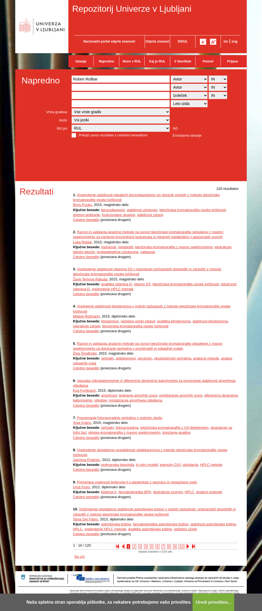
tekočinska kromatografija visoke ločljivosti (192, 210)
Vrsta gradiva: (57, 112)
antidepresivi (126, 358)
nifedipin (100, 400)
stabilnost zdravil (150, 215)
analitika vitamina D (116, 284)
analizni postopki (209, 492)
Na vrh (79, 557)
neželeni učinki (185, 529)
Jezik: (63, 120)
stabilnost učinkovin (142, 210)
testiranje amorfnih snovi (138, 395)
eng (234, 41)
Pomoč (208, 61)
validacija (147, 252)
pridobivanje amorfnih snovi (180, 395)
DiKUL (183, 41)
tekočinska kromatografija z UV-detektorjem (174, 428)
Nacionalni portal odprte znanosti (109, 41)
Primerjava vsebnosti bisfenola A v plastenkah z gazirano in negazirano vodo (137, 482)
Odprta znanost (157, 41)
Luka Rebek (82, 242)
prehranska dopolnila (117, 465)
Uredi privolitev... (213, 602)
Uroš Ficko (81, 487)
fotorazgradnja (127, 428)
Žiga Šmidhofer (85, 353)
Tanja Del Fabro (85, 519)
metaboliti (125, 247)
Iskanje (81, 61)
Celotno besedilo (86, 220)
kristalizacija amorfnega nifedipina (135, 400)
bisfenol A (108, 492)
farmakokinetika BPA (134, 492)
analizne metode (206, 358)
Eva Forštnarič (84, 390)
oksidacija (190, 465)
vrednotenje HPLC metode (112, 289)
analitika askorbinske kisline (150, 529)
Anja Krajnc (82, 423)
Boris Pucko (82, 205)
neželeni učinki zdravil (138, 321)
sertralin (107, 358)
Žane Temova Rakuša (90, 279)
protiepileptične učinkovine (117, 252)
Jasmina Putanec (86, 460)
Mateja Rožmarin (86, 316)
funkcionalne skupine (118, 215)
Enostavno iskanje (187, 135)
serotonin (145, 358)
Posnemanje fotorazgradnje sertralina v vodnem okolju (119, 418)
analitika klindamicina (174, 321)
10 (181, 546)
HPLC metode (211, 465)
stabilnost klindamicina (210, 321)
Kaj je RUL (157, 61)
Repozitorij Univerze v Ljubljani (131, 9)
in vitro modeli (147, 465)
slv (225, 41)
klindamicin (109, 321)
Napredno (106, 61)
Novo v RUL (132, 61)
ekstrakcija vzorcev (168, 492)
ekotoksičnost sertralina (172, 358)
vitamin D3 (142, 284)
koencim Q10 (170, 465)
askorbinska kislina (116, 524)
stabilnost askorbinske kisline (213, 524)
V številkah (182, 61)
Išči (175, 128)
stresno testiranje (86, 215)
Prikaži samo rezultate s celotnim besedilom (113, 135)
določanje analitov (176, 432)
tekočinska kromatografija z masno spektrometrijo (174, 247)
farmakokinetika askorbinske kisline (160, 524)
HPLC (189, 492)
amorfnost (109, 395)
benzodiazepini (113, 210)
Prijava (232, 61)
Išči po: (62, 128)
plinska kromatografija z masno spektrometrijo (124, 432)
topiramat (108, 247)
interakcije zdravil (86, 326)
